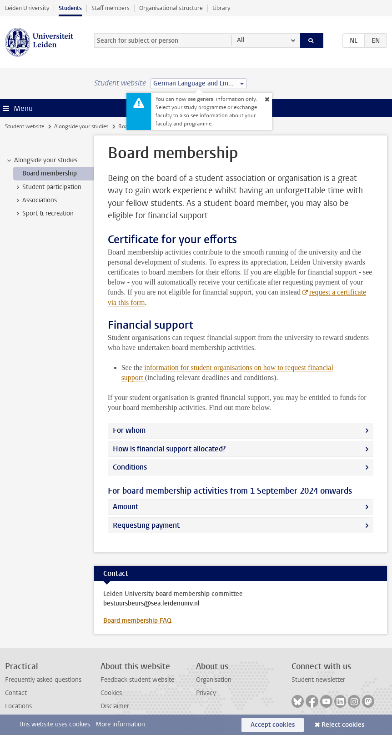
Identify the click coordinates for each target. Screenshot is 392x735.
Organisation (213, 679)
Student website (24, 126)
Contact (16, 693)
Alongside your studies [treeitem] (41, 160)
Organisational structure (171, 8)
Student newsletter (318, 679)
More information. (121, 724)
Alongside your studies (81, 126)
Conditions (130, 467)
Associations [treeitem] (35, 200)
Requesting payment (146, 525)
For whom (129, 430)
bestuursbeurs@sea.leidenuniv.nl (151, 604)
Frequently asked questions (43, 679)
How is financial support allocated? (169, 449)
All (241, 40)
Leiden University (27, 8)
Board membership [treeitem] (49, 173)
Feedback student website (137, 679)
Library (221, 8)
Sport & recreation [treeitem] (44, 213)
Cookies (111, 693)
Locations (18, 706)
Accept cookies (273, 724)
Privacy (206, 693)
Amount (125, 506)
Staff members (110, 8)
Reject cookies (343, 724)
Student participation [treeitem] (47, 187)
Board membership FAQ (137, 620)
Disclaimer (115, 706)
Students (70, 8)
